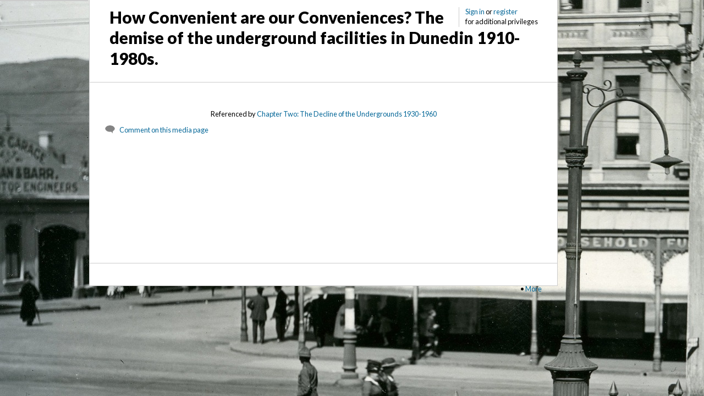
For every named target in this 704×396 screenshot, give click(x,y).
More (533, 288)
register (505, 11)
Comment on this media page (163, 129)
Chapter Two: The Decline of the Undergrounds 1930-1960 (347, 113)
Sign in (475, 11)
